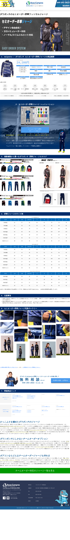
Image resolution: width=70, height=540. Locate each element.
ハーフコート (29, 415)
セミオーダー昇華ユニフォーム (17, 411)
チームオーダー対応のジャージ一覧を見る (35, 476)
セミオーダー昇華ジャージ (16, 400)
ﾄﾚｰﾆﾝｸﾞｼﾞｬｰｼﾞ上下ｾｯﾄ (30, 403)
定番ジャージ (14, 403)
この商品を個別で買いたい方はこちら (8, 372)
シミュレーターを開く (35, 131)
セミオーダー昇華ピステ (60, 411)
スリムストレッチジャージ (31, 400)
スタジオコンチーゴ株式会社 (41, 490)
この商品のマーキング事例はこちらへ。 (31, 372)
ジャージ (5, 403)
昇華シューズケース (45, 415)
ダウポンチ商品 (5, 415)
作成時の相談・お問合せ (60, 386)
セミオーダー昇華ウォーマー (16, 415)
